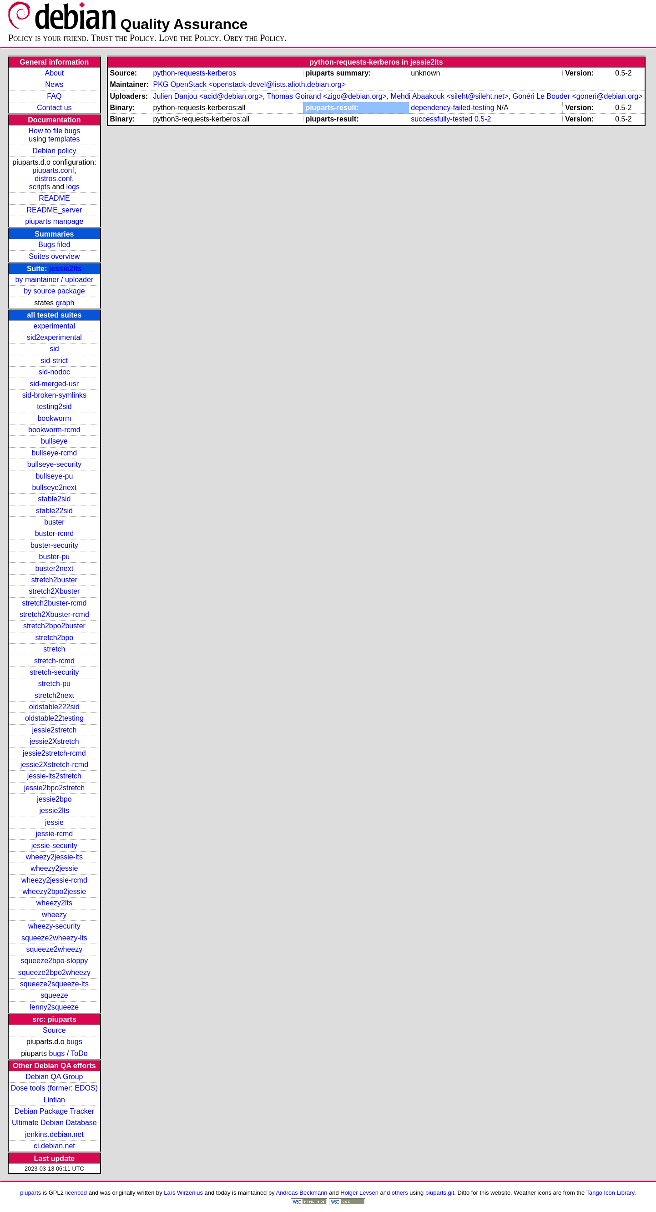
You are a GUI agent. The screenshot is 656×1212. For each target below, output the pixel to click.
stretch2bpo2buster (54, 626)
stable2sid (54, 499)
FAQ (54, 96)
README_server (54, 210)
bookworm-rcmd (54, 430)
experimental (55, 326)
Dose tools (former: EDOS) (54, 1088)
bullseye (54, 441)
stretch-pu (54, 683)
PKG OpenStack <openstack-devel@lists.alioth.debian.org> (249, 84)
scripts (39, 187)
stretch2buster (54, 580)
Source (54, 1030)
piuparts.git (439, 1192)
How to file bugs (54, 131)
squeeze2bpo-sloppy (54, 961)
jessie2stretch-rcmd (54, 753)
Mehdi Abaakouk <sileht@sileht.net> (450, 96)
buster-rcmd (54, 533)
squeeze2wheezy (54, 949)
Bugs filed (54, 244)
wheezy (54, 915)
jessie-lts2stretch (54, 776)
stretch (54, 649)
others (400, 1192)
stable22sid (54, 511)
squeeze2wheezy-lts (54, 938)
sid (54, 349)
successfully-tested (441, 119)
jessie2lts (65, 269)
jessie (54, 822)
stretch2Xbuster (54, 591)
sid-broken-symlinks (54, 395)
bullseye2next (54, 487)
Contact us (54, 107)
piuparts (30, 1192)
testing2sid (54, 406)
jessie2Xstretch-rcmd (54, 764)
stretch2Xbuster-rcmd (54, 614)
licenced (76, 1192)
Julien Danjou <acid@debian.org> (207, 96)
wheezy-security (54, 926)
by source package (54, 291)
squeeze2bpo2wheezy (54, 972)
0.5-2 (482, 119)
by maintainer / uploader (54, 279)
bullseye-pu (54, 476)
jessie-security (54, 845)
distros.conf (53, 178)
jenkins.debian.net (54, 1134)
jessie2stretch (54, 730)
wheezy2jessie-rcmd (54, 880)
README (54, 198)
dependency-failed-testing (452, 107)
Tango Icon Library (610, 1192)
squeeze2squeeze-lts (54, 984)
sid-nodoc (54, 372)
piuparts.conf (53, 170)
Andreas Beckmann (302, 1192)
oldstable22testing (54, 718)
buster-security (54, 545)
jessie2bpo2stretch (54, 788)
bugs (74, 1041)
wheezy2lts (54, 903)
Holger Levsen (359, 1192)
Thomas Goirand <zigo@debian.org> (327, 96)
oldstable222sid (54, 707)
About (54, 73)
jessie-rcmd (54, 834)
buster (54, 522)
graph (65, 303)
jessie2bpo (54, 799)
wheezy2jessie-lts (54, 857)
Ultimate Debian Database (54, 1122)
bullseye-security (54, 464)
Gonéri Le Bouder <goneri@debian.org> (578, 96)
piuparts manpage (54, 221)
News (54, 84)
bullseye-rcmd (54, 453)
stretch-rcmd (54, 661)
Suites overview (54, 256)
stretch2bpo (54, 637)
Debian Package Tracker (54, 1111)
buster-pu (54, 557)
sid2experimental (54, 337)
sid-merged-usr (54, 384)
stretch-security (54, 672)
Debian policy (54, 151)
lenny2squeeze (54, 1007)
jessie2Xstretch (54, 741)
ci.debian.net (54, 1146)
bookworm (54, 418)
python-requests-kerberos (194, 73)
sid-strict (54, 360)
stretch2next (54, 695)
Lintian (54, 1100)
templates (64, 139)
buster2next (54, 568)
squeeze (54, 995)
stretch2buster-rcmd (54, 603)
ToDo (79, 1053)
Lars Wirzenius (183, 1192)
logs (73, 187)
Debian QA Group (54, 1077)
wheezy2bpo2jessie (54, 891)
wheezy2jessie (54, 868)
